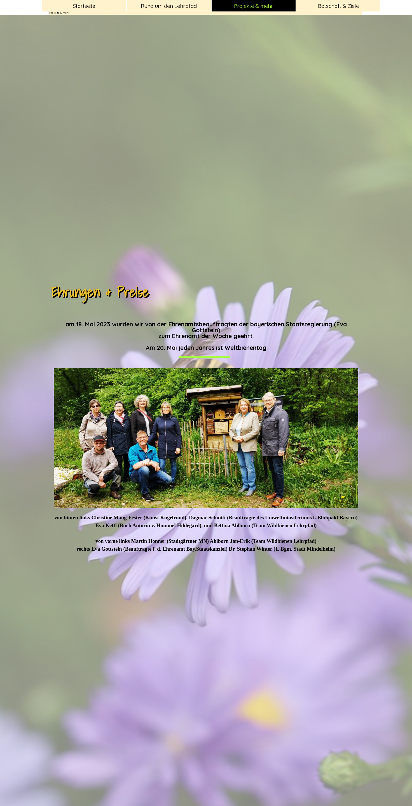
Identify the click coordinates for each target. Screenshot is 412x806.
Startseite (84, 6)
